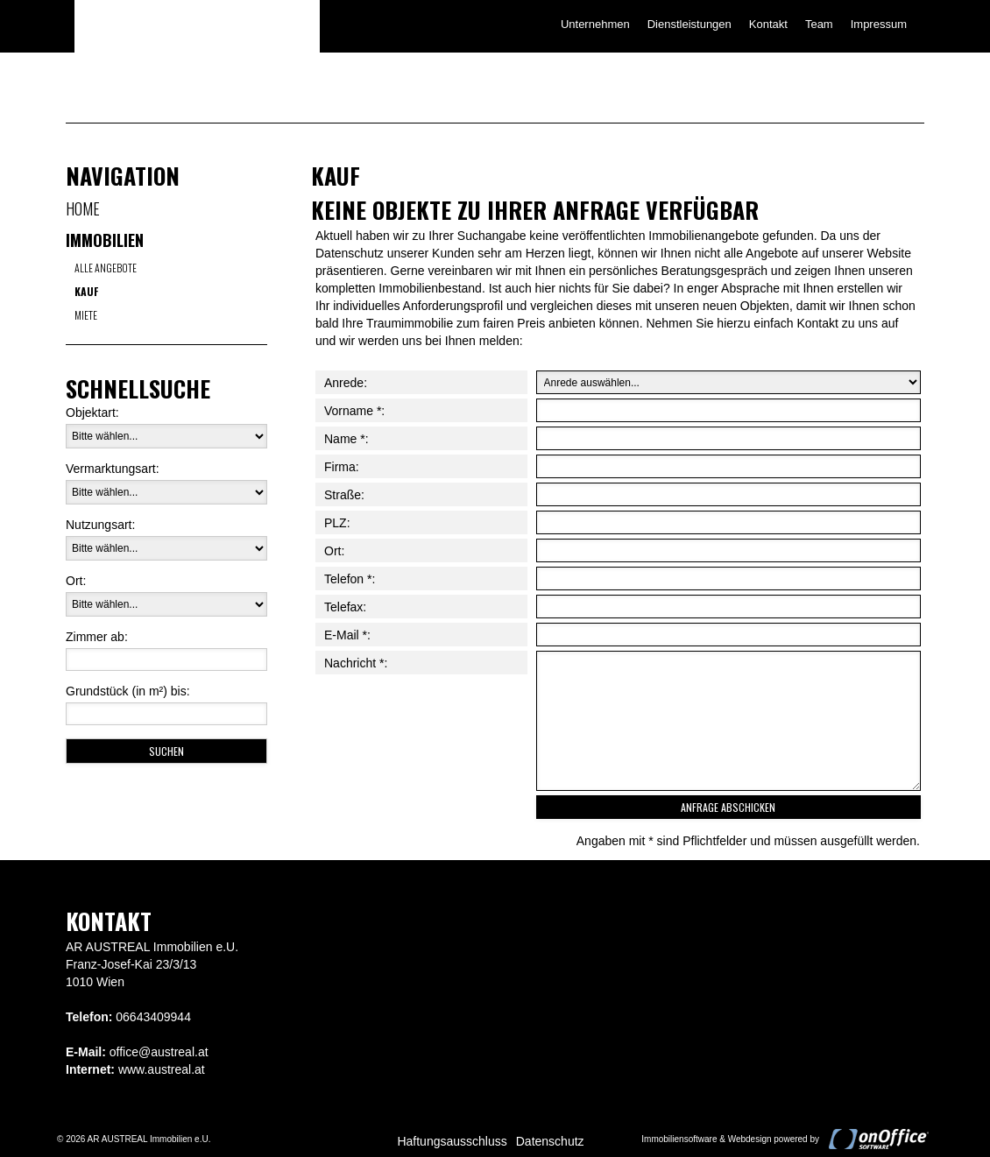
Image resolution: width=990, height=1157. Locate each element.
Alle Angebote (105, 267)
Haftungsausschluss (451, 1141)
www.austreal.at (161, 1069)
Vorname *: (354, 411)
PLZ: (337, 523)
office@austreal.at (159, 1052)
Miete (85, 314)
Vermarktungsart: (112, 469)
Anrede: (345, 383)
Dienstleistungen (689, 24)
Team (819, 24)
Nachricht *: (355, 663)
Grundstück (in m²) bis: (128, 691)
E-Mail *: (347, 635)
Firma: (341, 467)
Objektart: (92, 413)
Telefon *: (349, 579)
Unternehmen (595, 24)
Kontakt (768, 24)
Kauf (86, 291)
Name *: (346, 439)
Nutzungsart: (100, 525)
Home (83, 208)
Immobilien (105, 240)
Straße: (344, 495)
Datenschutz (550, 1141)
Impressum (879, 24)
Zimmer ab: (97, 637)
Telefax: (345, 607)
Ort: (76, 581)
